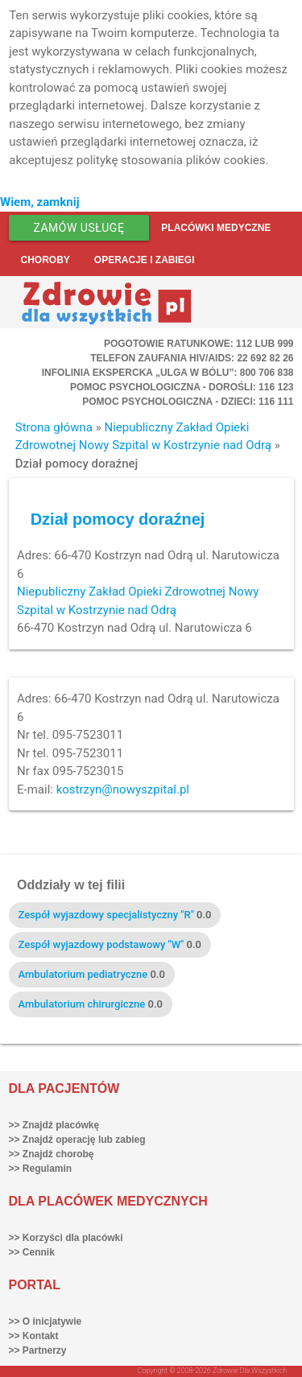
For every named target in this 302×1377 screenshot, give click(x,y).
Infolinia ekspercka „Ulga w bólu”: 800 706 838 (168, 372)
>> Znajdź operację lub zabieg (77, 1139)
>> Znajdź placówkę (54, 1125)
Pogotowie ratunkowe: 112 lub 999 (199, 343)
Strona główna (54, 427)
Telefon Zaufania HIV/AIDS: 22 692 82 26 (191, 358)
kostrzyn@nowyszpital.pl (122, 789)
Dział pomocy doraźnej (118, 519)
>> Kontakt (34, 1336)
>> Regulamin (40, 1168)
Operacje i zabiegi (144, 260)
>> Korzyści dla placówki (66, 1237)
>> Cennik (32, 1252)
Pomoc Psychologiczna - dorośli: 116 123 (182, 387)
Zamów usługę (79, 227)
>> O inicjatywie (45, 1321)
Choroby (45, 260)
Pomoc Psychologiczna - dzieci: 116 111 (187, 401)
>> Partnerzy (38, 1350)
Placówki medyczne (216, 227)
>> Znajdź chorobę (51, 1154)
